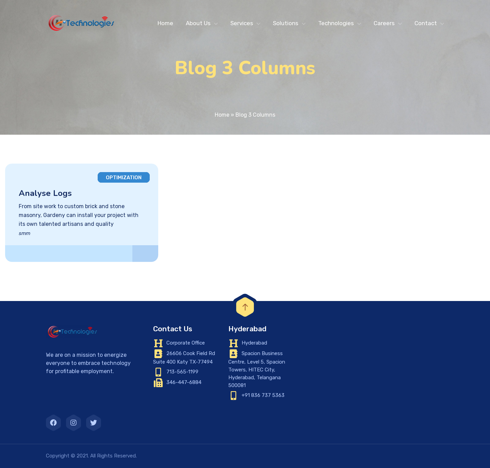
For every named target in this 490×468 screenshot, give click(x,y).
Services (241, 23)
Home (165, 23)
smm (24, 233)
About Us (198, 23)
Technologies (336, 23)
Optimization (124, 177)
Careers (384, 23)
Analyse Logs (45, 193)
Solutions (285, 23)
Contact (425, 23)
